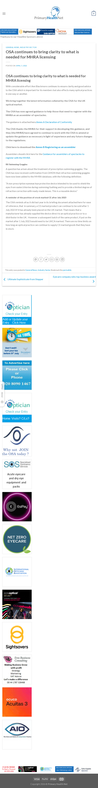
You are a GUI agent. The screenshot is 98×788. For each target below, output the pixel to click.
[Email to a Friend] (51, 259)
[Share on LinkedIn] (62, 259)
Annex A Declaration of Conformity (54, 122)
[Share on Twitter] (46, 259)
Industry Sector (28, 47)
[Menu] (4, 13)
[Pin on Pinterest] (57, 259)
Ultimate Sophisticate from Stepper (22, 279)
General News (12, 47)
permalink (67, 270)
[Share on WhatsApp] (35, 259)
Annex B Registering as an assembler (56, 147)
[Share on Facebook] (41, 259)
